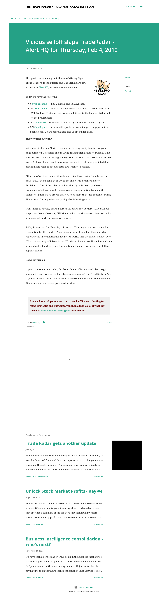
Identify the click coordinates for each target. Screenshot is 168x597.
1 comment (38, 577)
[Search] (130, 6)
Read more (98, 476)
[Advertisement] (65, 404)
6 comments (38, 524)
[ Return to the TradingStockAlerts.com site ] (34, 18)
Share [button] (127, 77)
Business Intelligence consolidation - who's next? (64, 541)
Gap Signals (40, 127)
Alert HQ (43, 87)
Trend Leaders (42, 108)
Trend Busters (41, 122)
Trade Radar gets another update (61, 443)
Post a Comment (40, 476)
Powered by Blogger (84, 587)
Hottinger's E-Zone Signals (55, 310)
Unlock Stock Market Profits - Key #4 (64, 491)
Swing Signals (39, 103)
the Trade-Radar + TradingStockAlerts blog (59, 6)
